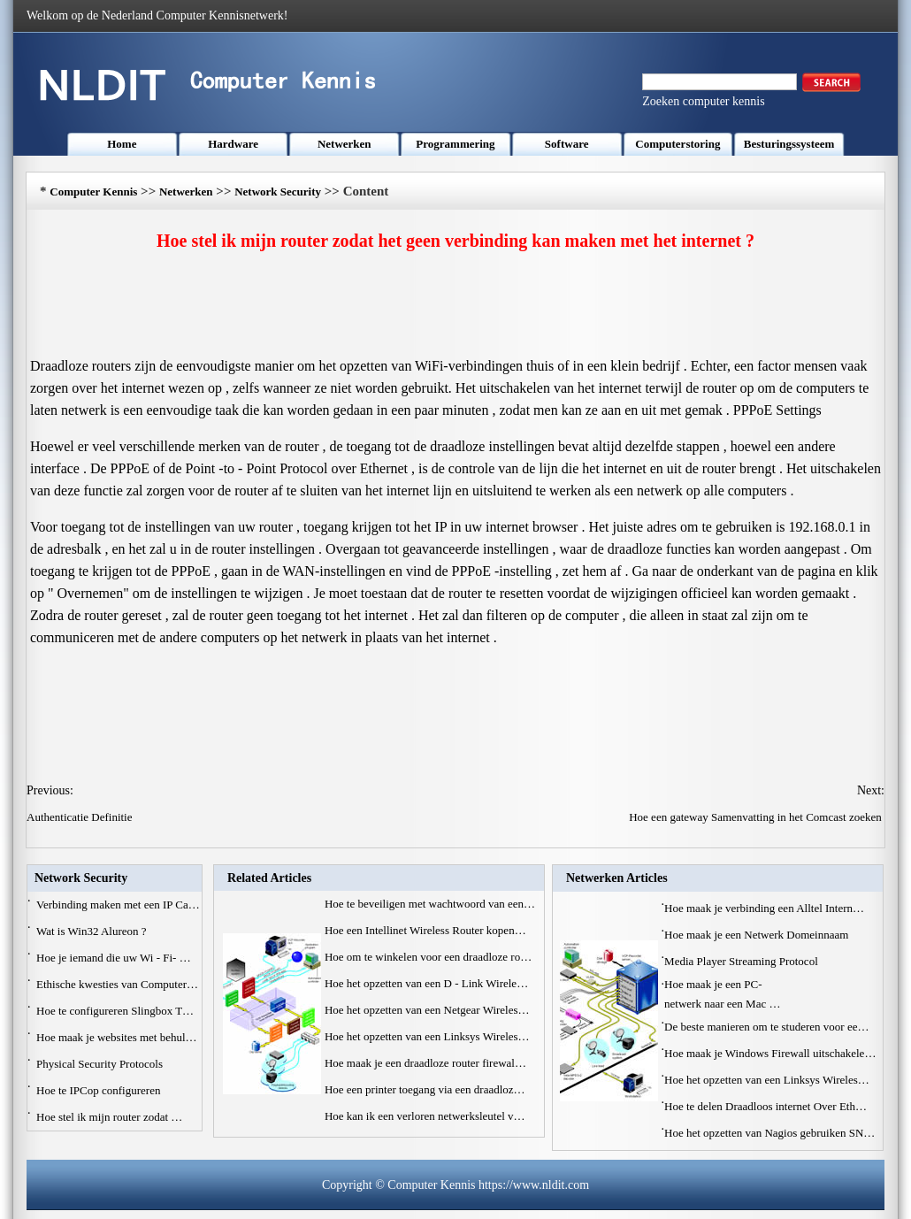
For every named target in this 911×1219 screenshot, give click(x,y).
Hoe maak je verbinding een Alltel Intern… (764, 908)
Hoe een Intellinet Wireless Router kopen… (425, 930)
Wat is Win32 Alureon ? (92, 931)
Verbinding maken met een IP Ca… (118, 904)
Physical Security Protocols (100, 1063)
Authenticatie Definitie (81, 817)
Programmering (455, 143)
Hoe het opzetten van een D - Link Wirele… (426, 983)
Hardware (233, 143)
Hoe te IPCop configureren (100, 1090)
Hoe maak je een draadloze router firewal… (425, 1063)
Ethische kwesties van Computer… (117, 984)
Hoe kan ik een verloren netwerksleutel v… (425, 1116)
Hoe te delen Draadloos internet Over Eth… (765, 1106)
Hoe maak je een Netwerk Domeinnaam (758, 934)
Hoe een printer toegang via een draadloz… (425, 1089)
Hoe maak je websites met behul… (116, 1037)
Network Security (277, 191)
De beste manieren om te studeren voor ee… (766, 1026)
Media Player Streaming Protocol (742, 961)
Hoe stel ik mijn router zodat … (109, 1116)
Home (121, 143)
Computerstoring (677, 143)
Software (567, 143)
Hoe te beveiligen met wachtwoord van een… (430, 903)
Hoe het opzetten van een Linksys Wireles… (427, 1036)
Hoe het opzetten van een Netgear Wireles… (427, 1009)
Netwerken (344, 143)
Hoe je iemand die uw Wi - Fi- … (113, 957)
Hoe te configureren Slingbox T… (115, 1010)
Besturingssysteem (789, 143)
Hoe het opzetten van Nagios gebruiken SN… (769, 1132)
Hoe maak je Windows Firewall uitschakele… (770, 1053)
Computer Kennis (93, 191)
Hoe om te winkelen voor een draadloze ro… (428, 956)
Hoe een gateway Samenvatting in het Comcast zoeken (756, 817)
